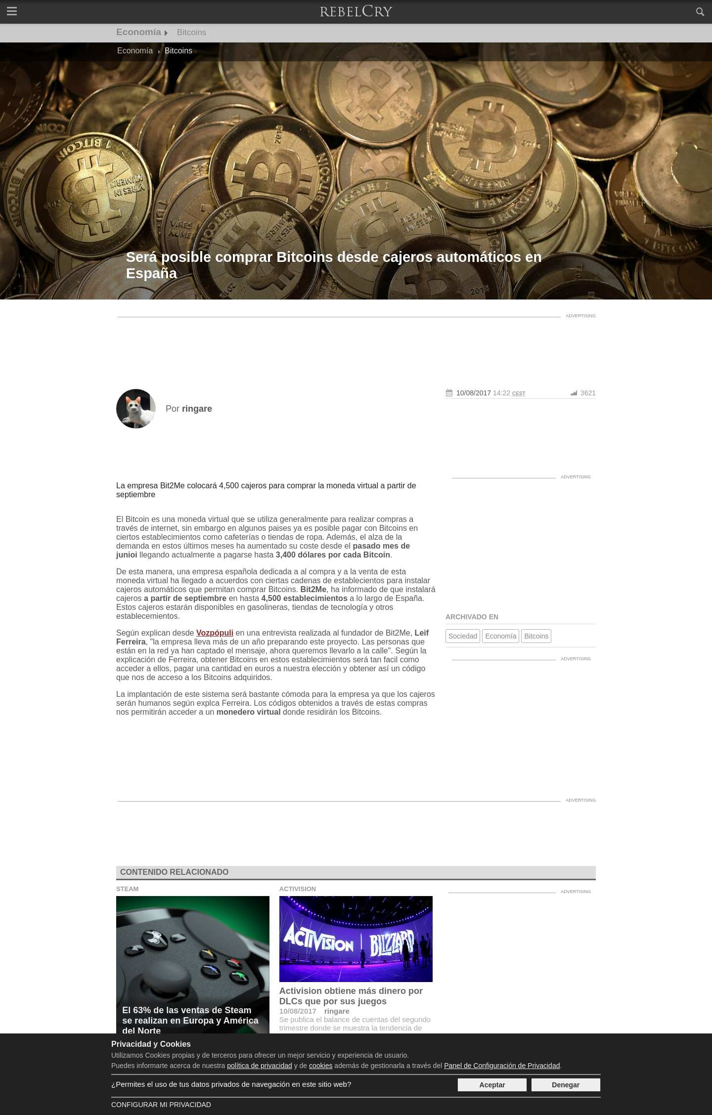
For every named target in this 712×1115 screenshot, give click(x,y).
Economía (138, 32)
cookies (320, 1066)
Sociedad (462, 636)
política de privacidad (259, 1066)
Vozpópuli (214, 633)
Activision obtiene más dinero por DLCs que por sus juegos (351, 996)
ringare (337, 1011)
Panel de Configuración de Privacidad (502, 1066)
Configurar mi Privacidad (161, 1105)
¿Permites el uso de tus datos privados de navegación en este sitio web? (231, 1084)
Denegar (565, 1085)
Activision (297, 889)
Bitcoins (192, 32)
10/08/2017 (473, 393)
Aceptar (492, 1085)
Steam (127, 889)
